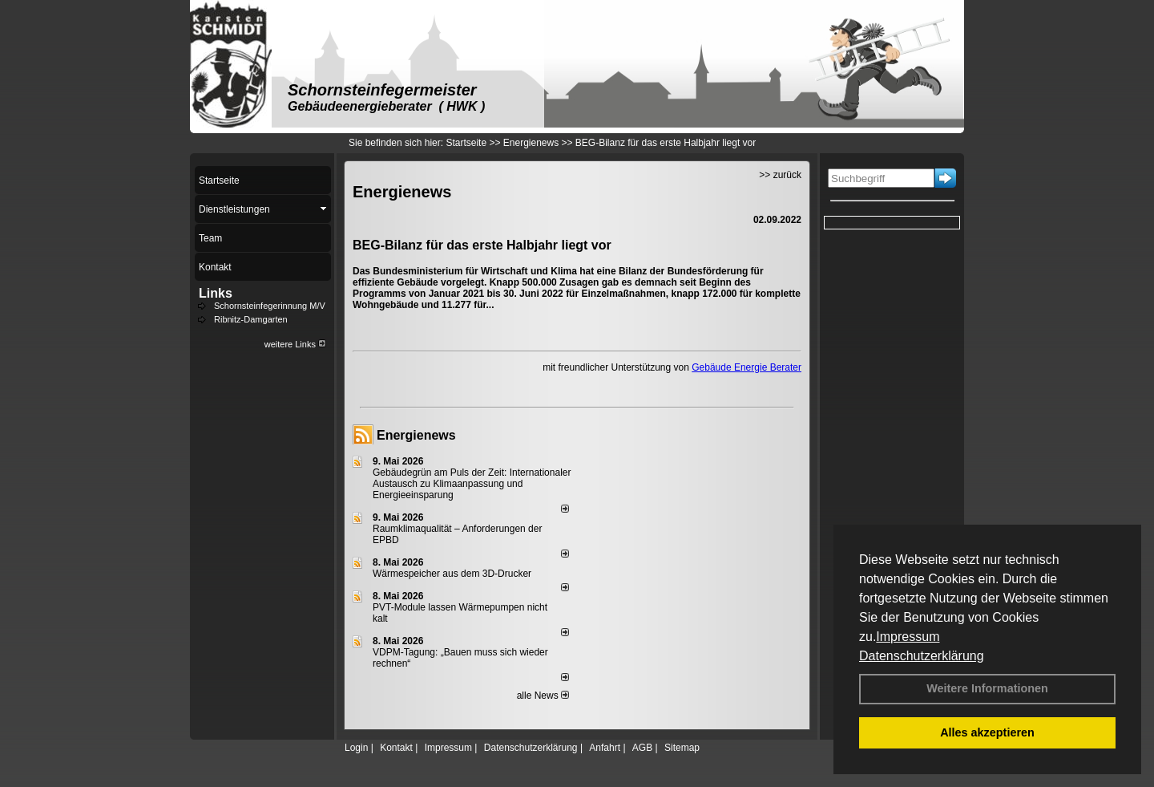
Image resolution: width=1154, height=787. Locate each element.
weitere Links (295, 344)
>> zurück (780, 175)
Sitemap (682, 747)
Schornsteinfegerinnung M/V (269, 305)
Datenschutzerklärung (921, 656)
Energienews (416, 435)
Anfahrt (604, 747)
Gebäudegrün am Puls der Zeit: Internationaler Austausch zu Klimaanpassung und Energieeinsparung (472, 484)
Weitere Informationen (987, 688)
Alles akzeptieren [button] (987, 732)
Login (356, 747)
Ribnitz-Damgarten (251, 319)
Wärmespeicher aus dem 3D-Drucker (452, 573)
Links (215, 293)
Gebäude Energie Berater (746, 367)
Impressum (907, 636)
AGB (642, 747)
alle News (543, 695)
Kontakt (396, 747)
